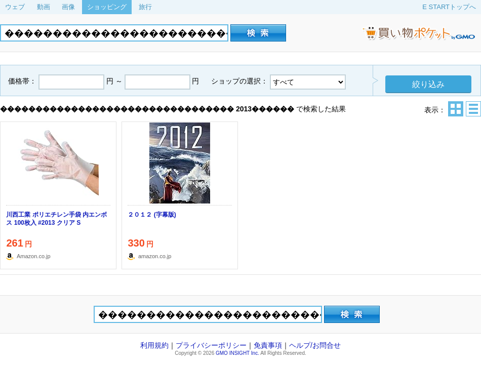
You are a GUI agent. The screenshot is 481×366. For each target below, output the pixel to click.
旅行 (145, 7)
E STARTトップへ (449, 7)
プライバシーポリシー (211, 345)
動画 (43, 7)
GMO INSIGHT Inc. (237, 353)
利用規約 (154, 345)
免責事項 (268, 345)
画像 (68, 7)
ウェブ (15, 7)
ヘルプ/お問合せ (315, 345)
